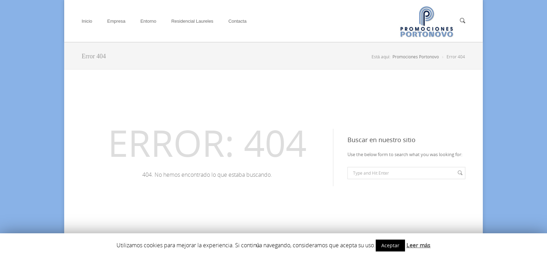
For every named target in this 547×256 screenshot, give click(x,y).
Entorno (148, 21)
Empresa (116, 21)
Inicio (87, 21)
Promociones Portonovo (415, 57)
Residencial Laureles (192, 21)
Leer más (418, 245)
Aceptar (390, 245)
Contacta (237, 21)
